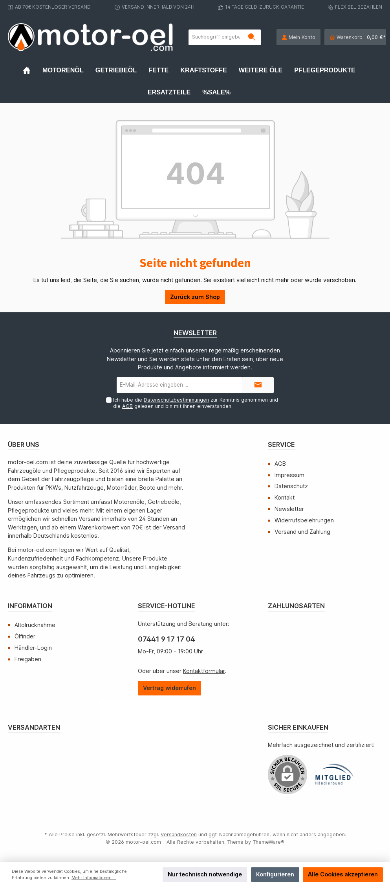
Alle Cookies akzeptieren (343, 874)
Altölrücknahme (35, 624)
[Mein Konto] (298, 37)
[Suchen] (252, 37)
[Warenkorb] (355, 37)
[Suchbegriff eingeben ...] (216, 37)
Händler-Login (33, 647)
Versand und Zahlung (302, 531)
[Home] (32, 70)
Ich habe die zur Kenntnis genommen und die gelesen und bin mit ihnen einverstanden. (195, 403)
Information (30, 606)
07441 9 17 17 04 (166, 639)
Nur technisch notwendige (205, 874)
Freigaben (28, 659)
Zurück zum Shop (195, 296)
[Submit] (258, 385)
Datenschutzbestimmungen (176, 400)
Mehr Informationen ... (93, 877)
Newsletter (289, 508)
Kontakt (285, 497)
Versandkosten (179, 834)
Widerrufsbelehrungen (304, 520)
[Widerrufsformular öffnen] (169, 688)
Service (281, 444)
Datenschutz (291, 486)
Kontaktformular (204, 671)
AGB (127, 406)
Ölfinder (25, 636)
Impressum (289, 475)
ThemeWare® (268, 842)
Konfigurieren (275, 874)
